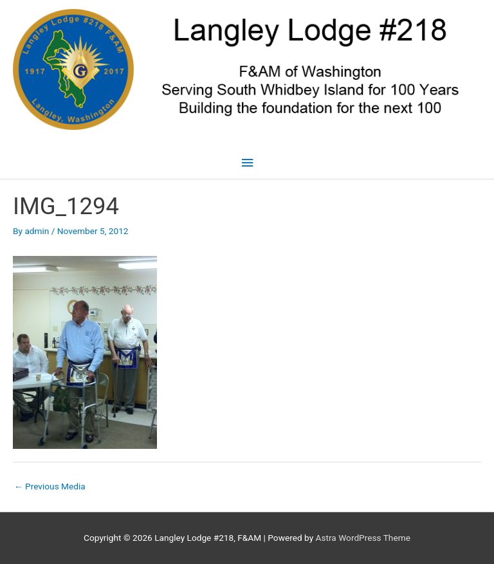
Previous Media (50, 486)
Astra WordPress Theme (363, 537)
